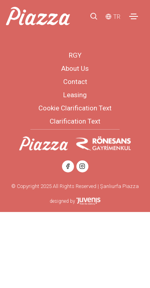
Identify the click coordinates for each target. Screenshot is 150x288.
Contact (75, 82)
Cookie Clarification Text (75, 108)
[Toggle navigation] (133, 16)
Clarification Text (75, 121)
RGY (75, 55)
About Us (75, 68)
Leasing (75, 95)
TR (116, 16)
